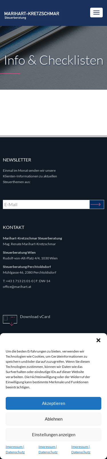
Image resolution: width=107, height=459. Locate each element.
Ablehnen (53, 418)
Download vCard (35, 316)
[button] (98, 340)
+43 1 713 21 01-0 (19, 281)
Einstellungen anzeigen (53, 434)
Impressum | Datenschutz (15, 449)
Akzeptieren (53, 403)
